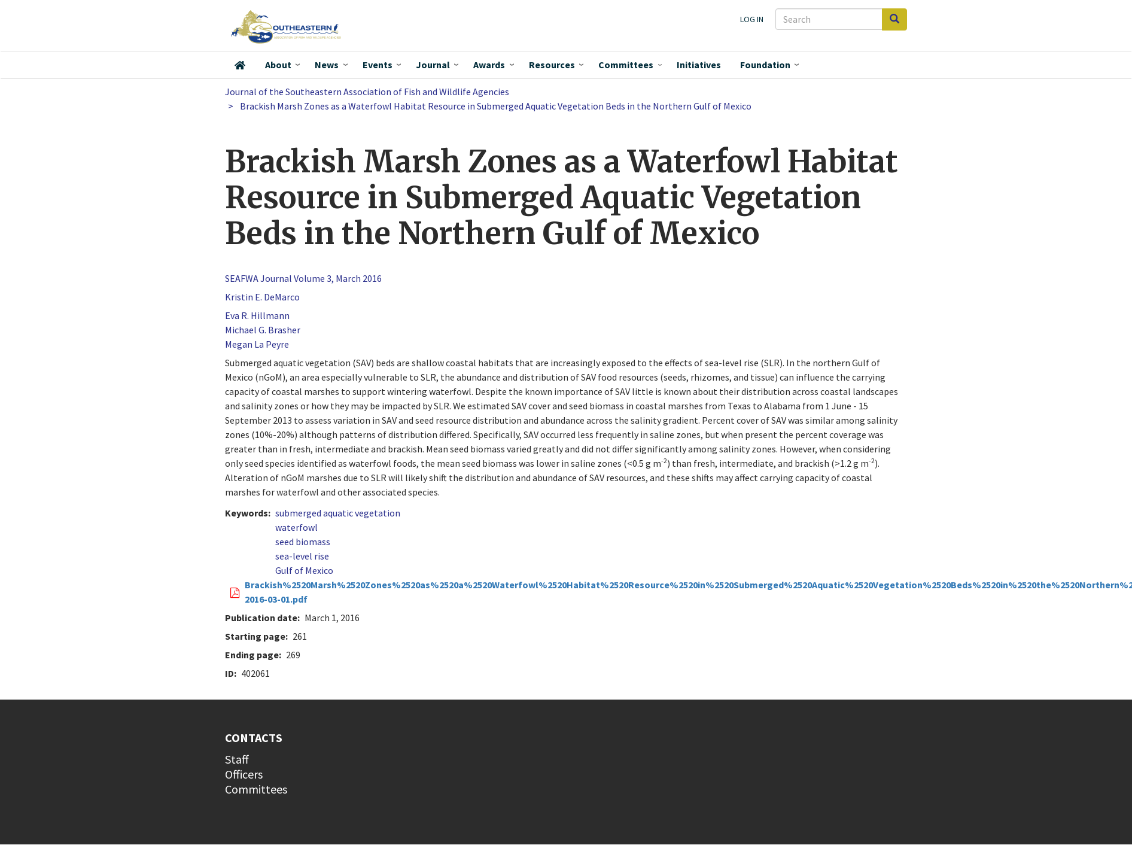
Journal (433, 65)
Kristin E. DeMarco (262, 297)
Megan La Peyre (257, 344)
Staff (237, 759)
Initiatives (699, 65)
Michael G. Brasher (262, 330)
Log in (751, 19)
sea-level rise (302, 556)
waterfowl (296, 527)
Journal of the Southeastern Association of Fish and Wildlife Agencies (367, 92)
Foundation (765, 65)
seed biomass (302, 542)
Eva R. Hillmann (257, 315)
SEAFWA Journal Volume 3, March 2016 (303, 278)
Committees (625, 65)
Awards (489, 65)
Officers (244, 774)
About (278, 65)
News (327, 65)
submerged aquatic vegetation (337, 513)
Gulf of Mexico (304, 570)
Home (240, 65)
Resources (552, 65)
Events (377, 65)
